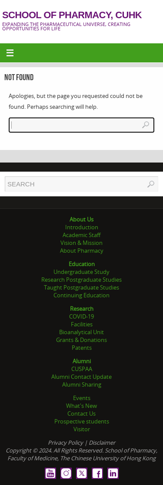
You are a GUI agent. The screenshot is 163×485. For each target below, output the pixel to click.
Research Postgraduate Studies (81, 279)
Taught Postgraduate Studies (81, 287)
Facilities (82, 324)
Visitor (81, 429)
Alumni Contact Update (81, 377)
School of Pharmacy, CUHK (72, 15)
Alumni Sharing (81, 384)
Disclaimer (102, 442)
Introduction (81, 227)
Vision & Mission (81, 243)
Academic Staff (81, 235)
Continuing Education (81, 295)
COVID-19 (81, 316)
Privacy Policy (65, 442)
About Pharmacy (81, 250)
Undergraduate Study (81, 272)
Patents (82, 348)
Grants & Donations (81, 340)
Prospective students (81, 421)
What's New (81, 406)
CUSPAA (81, 369)
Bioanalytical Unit (81, 332)
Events (81, 398)
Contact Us (81, 413)
